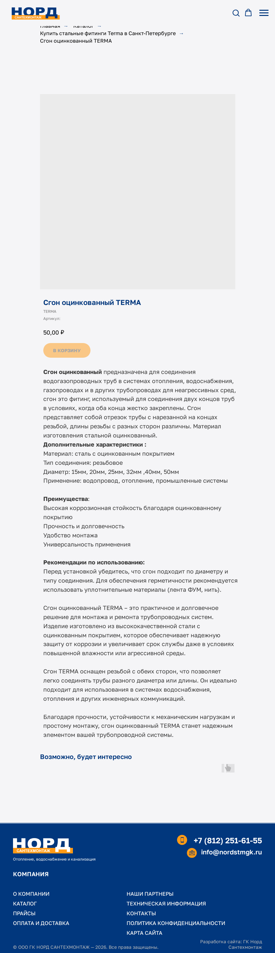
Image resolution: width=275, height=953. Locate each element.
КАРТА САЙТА (144, 933)
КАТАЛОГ (25, 903)
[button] (236, 13)
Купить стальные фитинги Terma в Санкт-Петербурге (108, 33)
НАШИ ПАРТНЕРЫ (150, 894)
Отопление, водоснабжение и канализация (54, 859)
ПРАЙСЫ (24, 913)
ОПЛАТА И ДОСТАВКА (41, 923)
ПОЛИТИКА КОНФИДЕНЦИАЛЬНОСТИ (176, 923)
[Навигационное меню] (263, 13)
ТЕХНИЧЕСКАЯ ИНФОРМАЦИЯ (166, 903)
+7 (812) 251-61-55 (228, 840)
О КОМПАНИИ (31, 894)
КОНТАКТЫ (141, 913)
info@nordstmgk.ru (231, 852)
